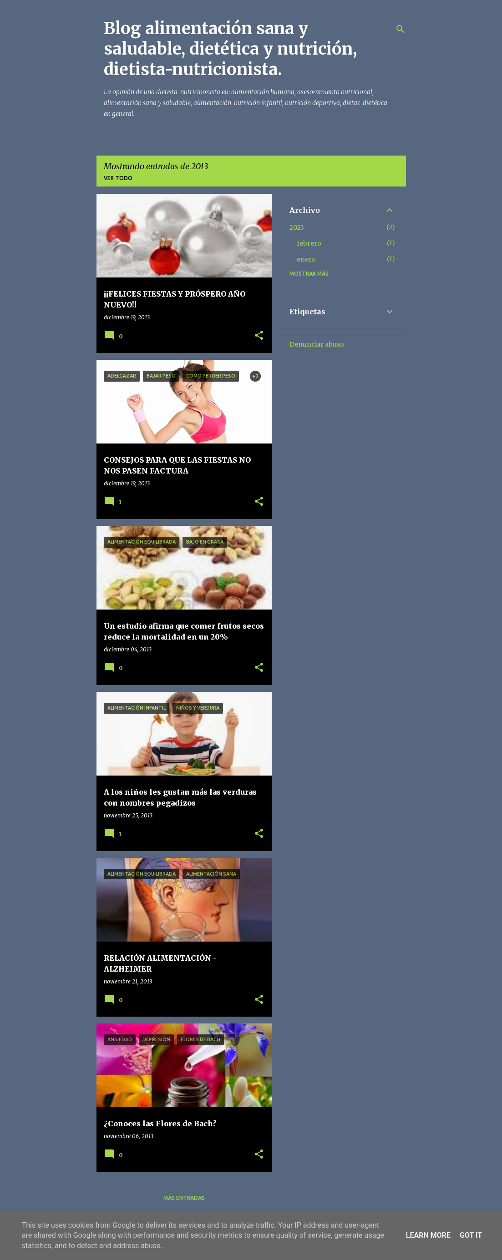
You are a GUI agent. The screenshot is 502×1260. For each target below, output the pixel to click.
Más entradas (184, 1198)
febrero (309, 243)
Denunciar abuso (316, 344)
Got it (471, 1235)
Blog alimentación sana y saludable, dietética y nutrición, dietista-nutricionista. (230, 49)
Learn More (428, 1235)
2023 (296, 227)
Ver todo (118, 178)
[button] (259, 336)
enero (306, 259)
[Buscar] (400, 29)
